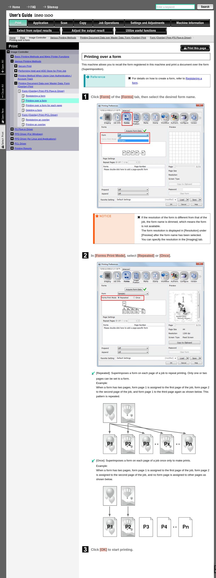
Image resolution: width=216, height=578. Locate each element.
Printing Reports (23, 148)
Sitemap (51, 7)
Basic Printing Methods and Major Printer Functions (42, 56)
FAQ (31, 7)
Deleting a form (34, 110)
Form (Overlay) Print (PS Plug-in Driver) (170, 37)
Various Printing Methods (63, 37)
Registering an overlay (38, 119)
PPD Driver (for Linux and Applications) (35, 139)
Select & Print (2, 137)
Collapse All (2, 87)
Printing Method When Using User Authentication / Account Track (45, 77)
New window (2, 112)
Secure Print (25, 66)
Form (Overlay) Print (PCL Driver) (40, 115)
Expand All (2, 62)
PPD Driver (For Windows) (29, 134)
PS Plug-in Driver (24, 129)
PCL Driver (20, 143)
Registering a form (35, 96)
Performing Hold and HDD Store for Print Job (42, 71)
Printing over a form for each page (44, 105)
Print (22, 37)
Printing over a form (36, 100)
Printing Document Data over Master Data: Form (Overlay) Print (113, 37)
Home (14, 7)
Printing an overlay (36, 124)
